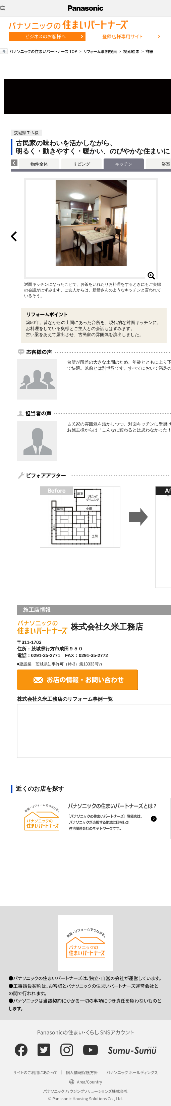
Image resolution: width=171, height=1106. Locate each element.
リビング (81, 164)
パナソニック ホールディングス (132, 1072)
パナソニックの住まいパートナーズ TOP (43, 51)
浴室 (166, 164)
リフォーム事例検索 (100, 51)
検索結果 (131, 51)
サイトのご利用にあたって (35, 1072)
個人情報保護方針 (82, 1072)
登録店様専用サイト (122, 36)
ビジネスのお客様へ (45, 36)
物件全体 (39, 164)
